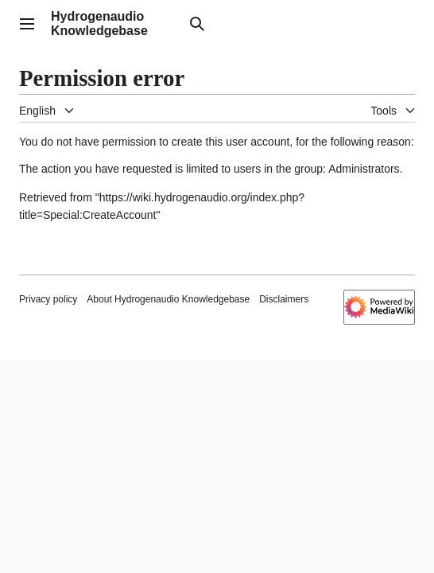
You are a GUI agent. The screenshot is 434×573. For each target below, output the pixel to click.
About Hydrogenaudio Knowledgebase (168, 299)
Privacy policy (48, 299)
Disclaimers (283, 299)
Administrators (363, 168)
